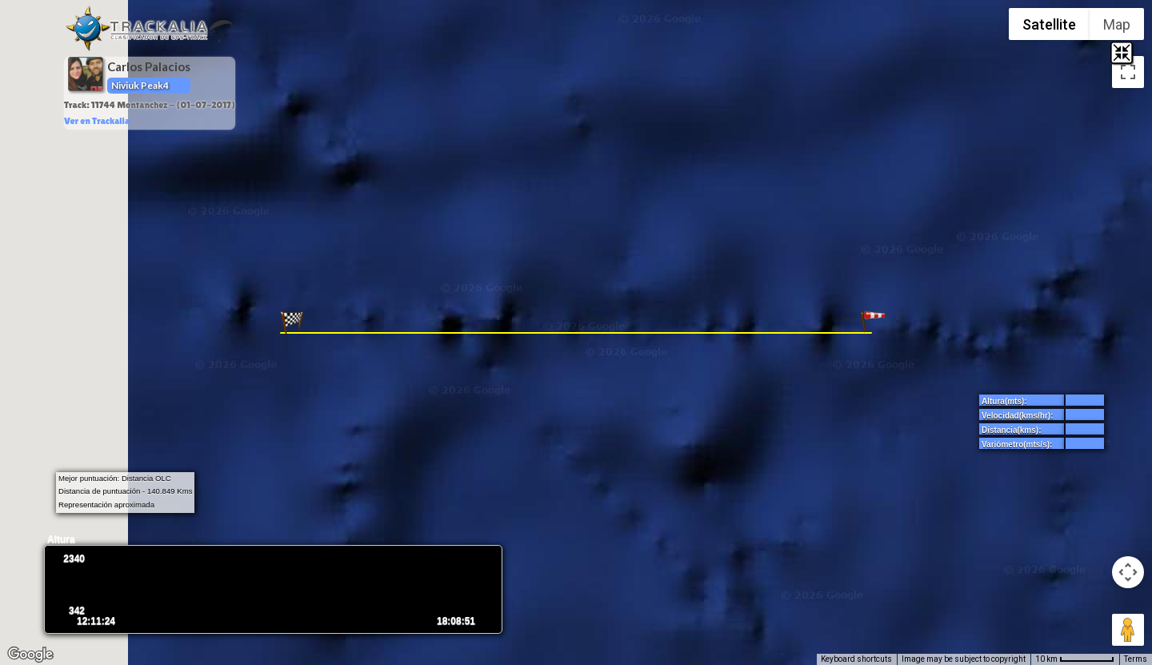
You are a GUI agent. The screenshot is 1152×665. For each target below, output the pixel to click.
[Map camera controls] (1128, 572)
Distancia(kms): (1011, 430)
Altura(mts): (1004, 401)
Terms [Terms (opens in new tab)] (1135, 659)
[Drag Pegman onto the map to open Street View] (1128, 630)
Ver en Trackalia (97, 120)
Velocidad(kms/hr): (1017, 415)
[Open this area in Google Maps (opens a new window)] (30, 654)
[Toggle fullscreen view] (1128, 72)
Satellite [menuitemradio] (1049, 24)
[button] (873, 322)
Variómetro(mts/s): (1017, 444)
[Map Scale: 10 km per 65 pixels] (1074, 659)
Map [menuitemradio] (1116, 24)
